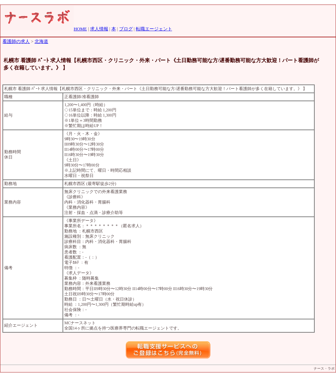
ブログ (126, 29)
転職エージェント (154, 29)
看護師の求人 (16, 41)
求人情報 (99, 29)
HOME (80, 29)
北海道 (41, 41)
